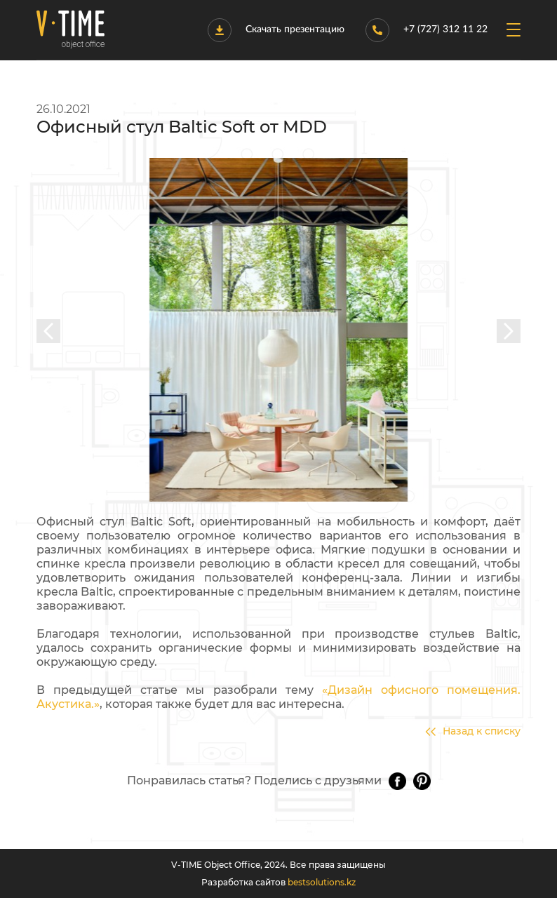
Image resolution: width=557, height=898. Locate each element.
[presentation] (48, 331)
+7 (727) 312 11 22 (426, 30)
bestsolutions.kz (322, 882)
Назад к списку (473, 731)
